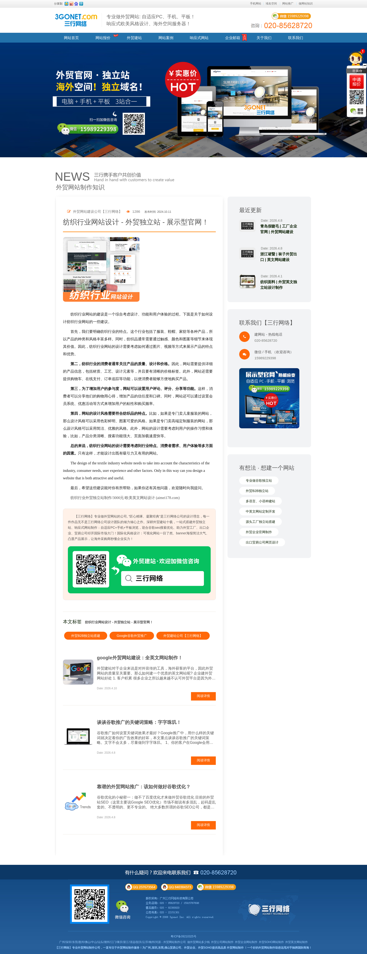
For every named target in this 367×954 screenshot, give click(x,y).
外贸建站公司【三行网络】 (183, 636)
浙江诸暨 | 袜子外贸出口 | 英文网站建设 (278, 257)
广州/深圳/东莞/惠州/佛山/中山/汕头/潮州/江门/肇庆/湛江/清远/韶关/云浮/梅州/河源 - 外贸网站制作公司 (122, 942)
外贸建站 (134, 38)
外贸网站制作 (235, 947)
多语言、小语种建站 (260, 501)
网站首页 (71, 38)
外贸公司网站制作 (222, 942)
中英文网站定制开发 (260, 511)
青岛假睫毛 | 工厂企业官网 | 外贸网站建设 (278, 229)
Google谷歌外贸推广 (132, 636)
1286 (133, 211)
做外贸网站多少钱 (198, 942)
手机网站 (255, 3)
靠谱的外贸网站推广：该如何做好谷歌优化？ (144, 786)
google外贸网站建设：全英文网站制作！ (140, 657)
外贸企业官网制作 (259, 532)
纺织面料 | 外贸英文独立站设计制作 (278, 285)
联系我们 (295, 38)
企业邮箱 (232, 38)
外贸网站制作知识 (80, 187)
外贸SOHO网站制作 (271, 942)
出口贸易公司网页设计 (262, 542)
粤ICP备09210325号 (183, 936)
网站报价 (102, 38)
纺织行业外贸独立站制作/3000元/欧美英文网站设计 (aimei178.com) (125, 498)
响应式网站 (199, 38)
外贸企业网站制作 (246, 942)
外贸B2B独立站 (257, 491)
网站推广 (288, 3)
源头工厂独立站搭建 (260, 522)
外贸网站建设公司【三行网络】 (94, 211)
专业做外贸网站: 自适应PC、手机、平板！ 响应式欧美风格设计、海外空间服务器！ (150, 20)
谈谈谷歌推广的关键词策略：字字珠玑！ (139, 722)
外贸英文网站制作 (296, 942)
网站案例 (165, 38)
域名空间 (271, 3)
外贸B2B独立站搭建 (85, 636)
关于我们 (264, 38)
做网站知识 (306, 3)
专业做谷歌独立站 (259, 480)
